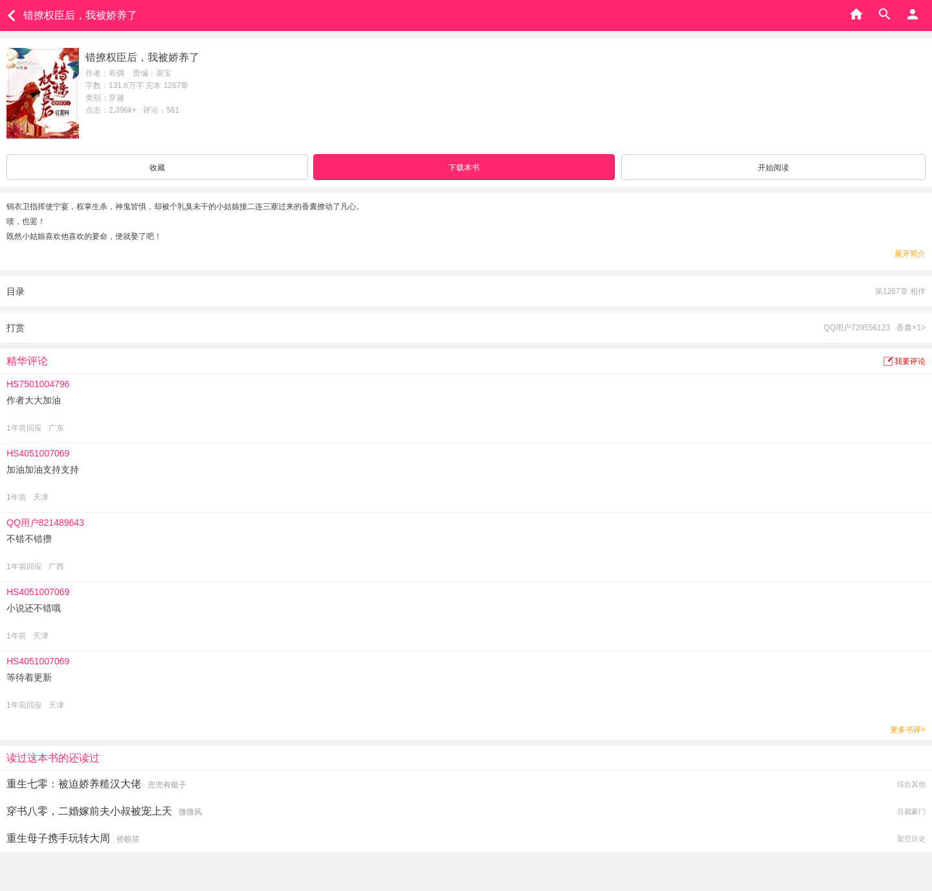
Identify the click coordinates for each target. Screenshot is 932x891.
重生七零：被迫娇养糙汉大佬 (73, 783)
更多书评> (908, 729)
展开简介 (910, 253)
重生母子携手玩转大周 (58, 838)
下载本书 (464, 167)
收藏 (157, 167)
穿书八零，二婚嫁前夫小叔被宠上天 (89, 811)
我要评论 (910, 361)
